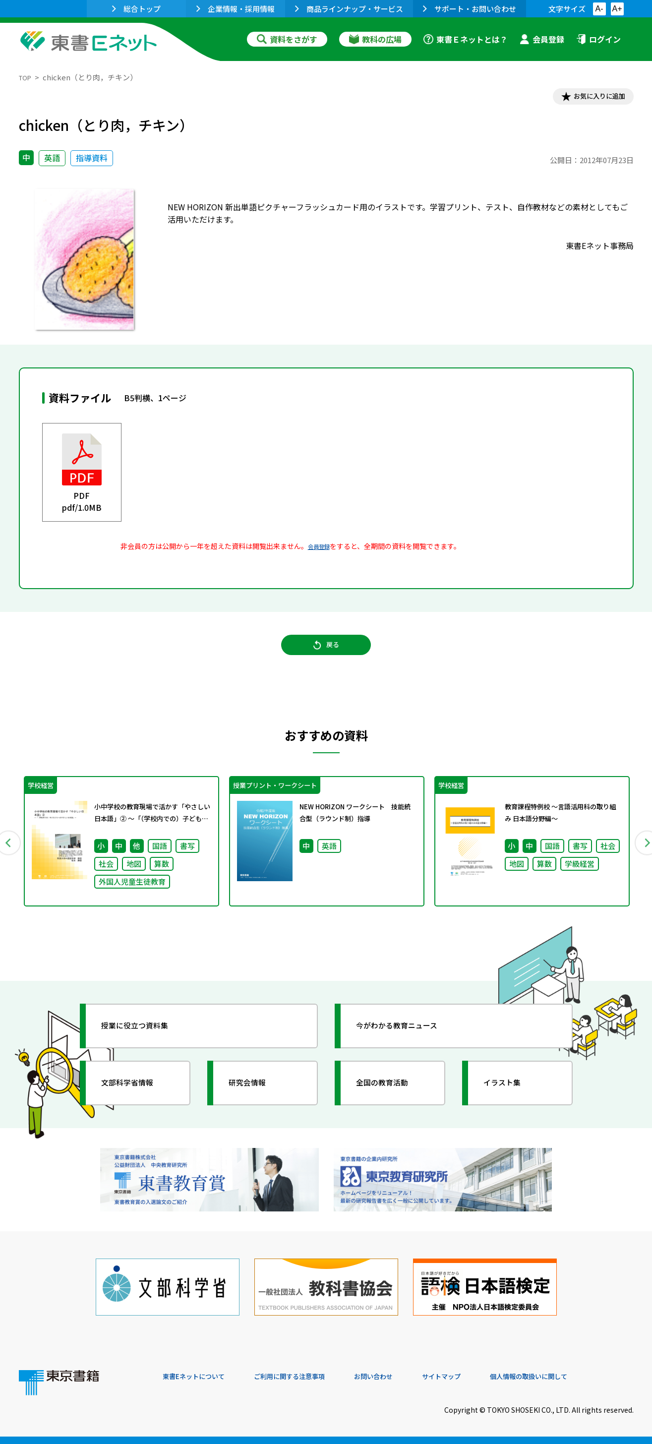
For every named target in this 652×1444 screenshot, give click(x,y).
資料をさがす (287, 39)
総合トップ (136, 8)
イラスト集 (510, 1101)
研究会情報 (255, 1101)
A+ (617, 8)
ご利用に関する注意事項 (312, 1377)
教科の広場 (375, 39)
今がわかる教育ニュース (409, 1044)
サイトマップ (485, 1377)
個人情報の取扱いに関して (586, 1377)
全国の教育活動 (391, 1101)
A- (599, 8)
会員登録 (542, 39)
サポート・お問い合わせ (469, 8)
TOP (26, 77)
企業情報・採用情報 (235, 8)
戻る (326, 655)
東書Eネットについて (201, 1377)
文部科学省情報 (137, 1101)
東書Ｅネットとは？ (465, 39)
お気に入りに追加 (590, 98)
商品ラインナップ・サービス (349, 8)
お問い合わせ (408, 1377)
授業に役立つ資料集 (146, 1044)
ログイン (598, 39)
